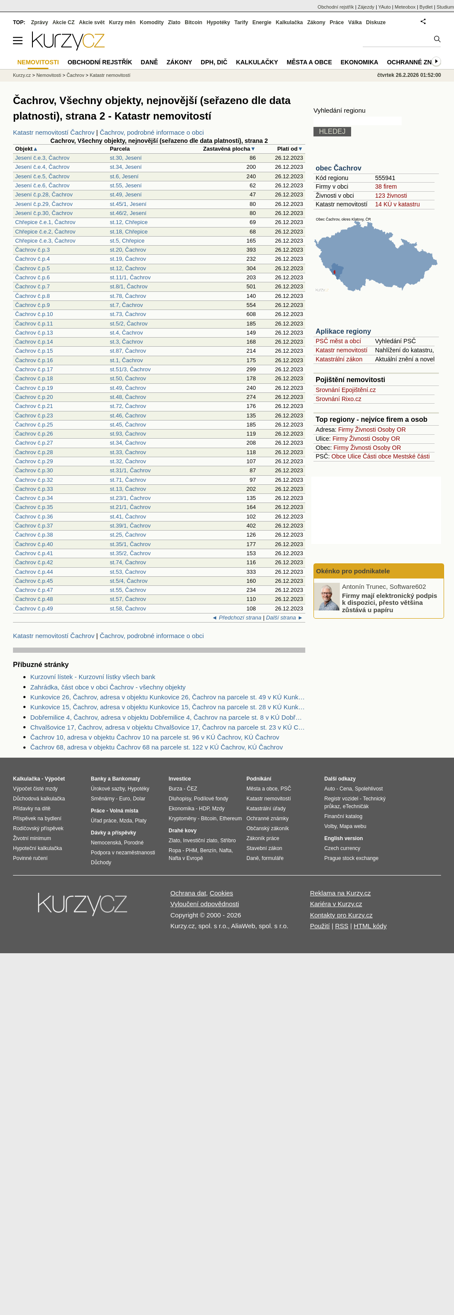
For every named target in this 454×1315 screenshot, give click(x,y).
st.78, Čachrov (128, 296)
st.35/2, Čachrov (130, 553)
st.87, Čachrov (128, 351)
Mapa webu (352, 826)
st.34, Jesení (126, 167)
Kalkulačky (257, 62)
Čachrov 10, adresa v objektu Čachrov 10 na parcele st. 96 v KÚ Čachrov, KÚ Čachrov (154, 737)
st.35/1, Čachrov (130, 544)
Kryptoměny (182, 819)
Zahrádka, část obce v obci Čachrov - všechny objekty (107, 687)
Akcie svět (92, 22)
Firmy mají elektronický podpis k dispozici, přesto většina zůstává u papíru (389, 602)
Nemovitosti (48, 75)
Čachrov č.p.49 (34, 608)
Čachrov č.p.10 (34, 314)
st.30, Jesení (126, 158)
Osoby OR (391, 429)
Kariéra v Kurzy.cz (336, 903)
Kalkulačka (289, 22)
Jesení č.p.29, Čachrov (44, 204)
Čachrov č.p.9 (32, 305)
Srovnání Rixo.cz (338, 398)
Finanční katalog (343, 816)
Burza (175, 789)
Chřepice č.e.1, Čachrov (45, 222)
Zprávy (39, 22)
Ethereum (230, 819)
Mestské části (411, 456)
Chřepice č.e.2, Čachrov (45, 231)
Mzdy (218, 809)
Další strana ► (284, 617)
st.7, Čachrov (126, 305)
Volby (330, 826)
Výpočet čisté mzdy (35, 789)
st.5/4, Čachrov (128, 581)
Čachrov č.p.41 (34, 553)
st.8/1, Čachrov (128, 286)
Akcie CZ (63, 22)
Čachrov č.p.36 (34, 516)
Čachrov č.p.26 (34, 433)
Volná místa (123, 811)
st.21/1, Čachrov (130, 507)
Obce (339, 456)
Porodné (134, 843)
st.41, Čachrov (128, 516)
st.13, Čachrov (128, 489)
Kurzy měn (122, 22)
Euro (124, 799)
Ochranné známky (418, 62)
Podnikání (258, 779)
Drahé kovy (183, 831)
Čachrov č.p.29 (34, 461)
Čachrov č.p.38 (34, 534)
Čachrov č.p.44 (34, 572)
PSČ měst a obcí (338, 341)
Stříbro (228, 841)
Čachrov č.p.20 (34, 397)
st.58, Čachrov (128, 608)
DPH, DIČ (214, 62)
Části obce (377, 456)
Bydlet (426, 6)
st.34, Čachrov (128, 442)
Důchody (101, 863)
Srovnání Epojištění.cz (346, 389)
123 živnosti (391, 195)
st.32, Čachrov (128, 461)
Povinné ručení (30, 858)
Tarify (241, 22)
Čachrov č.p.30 (34, 470)
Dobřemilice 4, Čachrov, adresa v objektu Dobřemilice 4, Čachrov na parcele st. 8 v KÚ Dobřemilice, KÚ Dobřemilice (167, 717)
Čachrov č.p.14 (34, 341)
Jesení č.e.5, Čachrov (42, 176)
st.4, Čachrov (126, 332)
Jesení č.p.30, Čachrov (44, 213)
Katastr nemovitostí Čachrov (53, 132)
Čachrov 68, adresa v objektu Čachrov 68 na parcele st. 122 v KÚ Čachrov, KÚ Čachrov (156, 747)
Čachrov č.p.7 (32, 286)
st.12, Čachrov (128, 268)
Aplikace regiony (343, 331)
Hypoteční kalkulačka (37, 848)
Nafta (225, 850)
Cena (345, 789)
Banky (98, 779)
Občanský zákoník (267, 828)
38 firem (386, 186)
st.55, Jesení (126, 185)
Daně (149, 62)
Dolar (139, 799)
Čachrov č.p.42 (34, 562)
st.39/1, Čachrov (130, 525)
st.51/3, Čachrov (130, 369)
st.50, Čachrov (128, 378)
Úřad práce (103, 821)
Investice (180, 779)
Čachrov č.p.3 (32, 250)
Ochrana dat (188, 893)
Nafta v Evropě (186, 858)
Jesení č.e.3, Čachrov (42, 158)
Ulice (354, 456)
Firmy (345, 429)
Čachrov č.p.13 (34, 332)
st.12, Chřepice (128, 222)
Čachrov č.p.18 (34, 378)
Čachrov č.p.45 (34, 581)
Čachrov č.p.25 (34, 424)
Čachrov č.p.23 (34, 415)
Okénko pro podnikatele (353, 571)
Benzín (208, 850)
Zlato (174, 22)
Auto (329, 789)
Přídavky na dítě (32, 809)
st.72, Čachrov (128, 406)
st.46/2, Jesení (128, 213)
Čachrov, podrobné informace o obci (152, 132)
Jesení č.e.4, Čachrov (42, 167)
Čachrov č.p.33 (34, 489)
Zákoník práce (262, 838)
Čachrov (75, 75)
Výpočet (55, 779)
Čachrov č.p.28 (34, 452)
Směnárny (103, 799)
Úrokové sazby (108, 789)
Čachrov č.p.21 (34, 406)
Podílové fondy (211, 799)
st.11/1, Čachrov (130, 277)
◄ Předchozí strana (237, 617)
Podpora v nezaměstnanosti (123, 853)
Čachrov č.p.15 (34, 351)
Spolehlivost (369, 789)
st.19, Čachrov (128, 259)
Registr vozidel (341, 799)
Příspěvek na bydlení (37, 819)
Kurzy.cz (22, 75)
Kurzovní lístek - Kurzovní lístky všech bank (92, 676)
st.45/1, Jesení (128, 204)
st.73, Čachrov (128, 314)
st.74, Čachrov (128, 562)
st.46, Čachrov (128, 415)
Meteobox (405, 6)
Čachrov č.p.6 (32, 277)
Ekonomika (359, 62)
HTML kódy (370, 925)
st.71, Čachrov (128, 480)
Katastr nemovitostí (342, 350)
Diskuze (376, 22)
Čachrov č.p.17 (34, 369)
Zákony (316, 22)
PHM (191, 850)
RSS (341, 925)
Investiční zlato (200, 841)
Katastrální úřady (266, 809)
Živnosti (365, 429)
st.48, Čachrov (128, 397)
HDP (204, 809)
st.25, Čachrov (128, 534)
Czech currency (342, 848)
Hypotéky (218, 22)
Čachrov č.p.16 (34, 360)
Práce (337, 22)
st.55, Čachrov (128, 590)
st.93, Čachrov (128, 433)
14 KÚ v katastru (397, 204)
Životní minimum (32, 838)
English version (343, 838)
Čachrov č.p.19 (34, 388)
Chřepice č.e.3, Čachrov (45, 240)
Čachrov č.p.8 (32, 296)
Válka (354, 22)
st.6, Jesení (124, 176)
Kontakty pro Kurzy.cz (341, 915)
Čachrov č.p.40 (34, 544)
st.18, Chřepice (128, 231)
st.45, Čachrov (128, 424)
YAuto (384, 6)
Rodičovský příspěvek (38, 828)
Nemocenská (106, 843)
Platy (141, 821)
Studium (445, 6)
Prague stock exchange (351, 858)
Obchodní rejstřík (336, 6)
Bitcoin (193, 22)
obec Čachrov (338, 168)
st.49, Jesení (126, 194)
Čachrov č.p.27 (34, 442)
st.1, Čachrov (126, 360)
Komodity (151, 22)
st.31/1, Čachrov (130, 470)
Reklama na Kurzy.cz (340, 893)
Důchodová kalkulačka (39, 799)
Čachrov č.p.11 (34, 323)
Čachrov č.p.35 (34, 507)
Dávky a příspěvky (113, 833)
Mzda (125, 821)
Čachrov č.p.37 (34, 525)
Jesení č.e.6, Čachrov (42, 185)
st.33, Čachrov (128, 452)
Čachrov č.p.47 (34, 590)
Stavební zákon (264, 848)
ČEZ (192, 789)
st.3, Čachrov (126, 341)
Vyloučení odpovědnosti (204, 903)
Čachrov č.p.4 (32, 259)
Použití (320, 925)
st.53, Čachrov (128, 572)
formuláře (273, 858)
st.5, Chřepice (127, 240)
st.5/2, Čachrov (128, 323)
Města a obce (309, 62)
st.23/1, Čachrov (130, 498)
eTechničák (356, 806)
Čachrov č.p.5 (32, 268)
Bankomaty (126, 779)
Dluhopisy (180, 799)
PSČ (286, 789)
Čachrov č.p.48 (34, 599)
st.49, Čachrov (128, 388)
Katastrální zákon (339, 359)
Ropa (175, 850)
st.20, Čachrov (128, 250)
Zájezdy (366, 6)
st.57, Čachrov (128, 599)
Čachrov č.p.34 (34, 498)
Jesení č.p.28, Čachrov (44, 194)
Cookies (221, 893)
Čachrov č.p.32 (34, 480)
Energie (262, 22)
